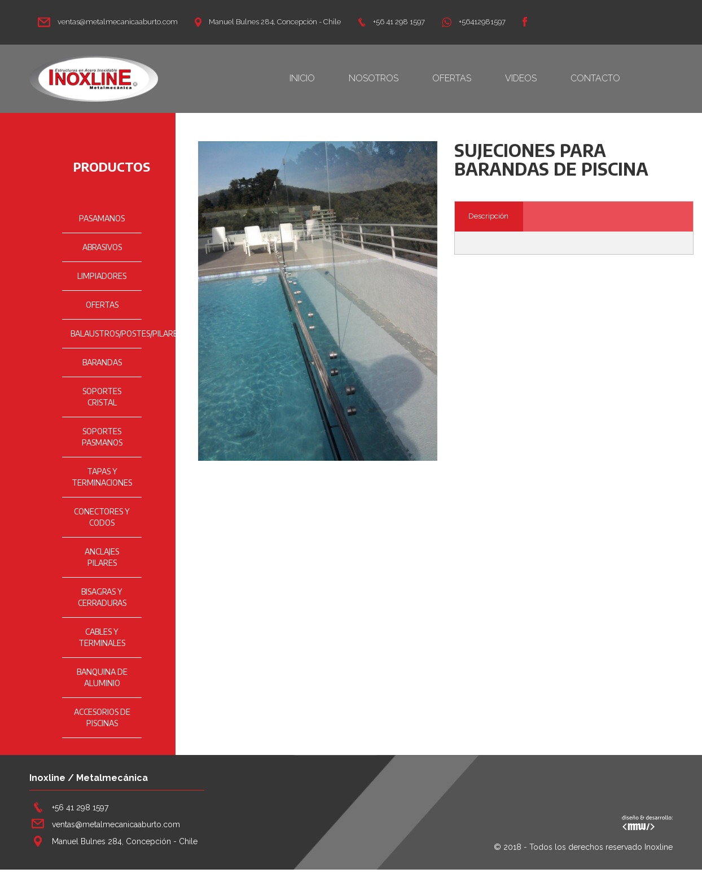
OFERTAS (468, 78)
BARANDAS (102, 362)
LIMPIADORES (101, 276)
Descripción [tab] (488, 216)
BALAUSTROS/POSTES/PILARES (126, 333)
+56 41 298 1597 (391, 22)
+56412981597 (474, 22)
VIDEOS (538, 78)
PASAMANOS (102, 218)
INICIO (319, 78)
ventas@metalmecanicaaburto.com (108, 22)
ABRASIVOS (102, 247)
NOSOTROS (390, 78)
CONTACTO (612, 78)
